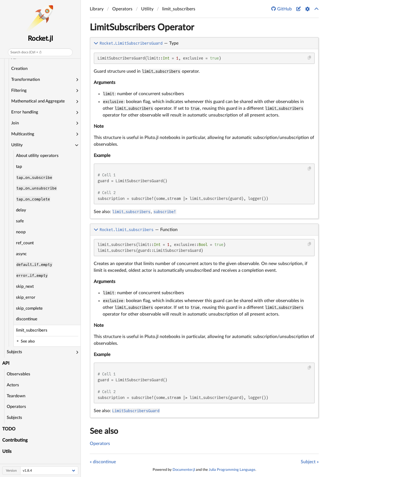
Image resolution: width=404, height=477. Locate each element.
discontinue (26, 319)
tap (19, 167)
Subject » (310, 462)
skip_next (25, 286)
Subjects (14, 418)
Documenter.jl (184, 469)
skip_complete (29, 308)
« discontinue (103, 462)
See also (104, 431)
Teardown (16, 396)
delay (21, 210)
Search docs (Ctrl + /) (25, 52)
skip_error (25, 297)
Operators (16, 407)
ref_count (25, 243)
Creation (19, 69)
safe (20, 221)
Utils (7, 451)
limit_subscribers (31, 330)
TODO (8, 429)
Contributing (14, 440)
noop (21, 232)
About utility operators (37, 156)
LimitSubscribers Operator (142, 27)
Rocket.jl (40, 38)
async (21, 254)
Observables (18, 374)
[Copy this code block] (309, 57)
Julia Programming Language (232, 469)
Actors (13, 385)
